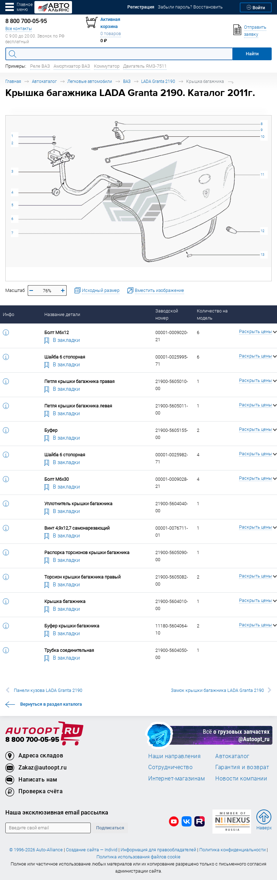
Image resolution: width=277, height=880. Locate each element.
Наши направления (174, 756)
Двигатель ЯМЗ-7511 (145, 66)
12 (262, 231)
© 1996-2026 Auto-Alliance (36, 850)
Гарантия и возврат (242, 767)
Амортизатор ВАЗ (72, 66)
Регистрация (140, 7)
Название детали (62, 314)
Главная (13, 81)
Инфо (8, 314)
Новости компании (241, 778)
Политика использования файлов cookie (138, 857)
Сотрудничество (170, 767)
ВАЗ (127, 81)
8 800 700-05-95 (32, 740)
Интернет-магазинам (176, 778)
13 (262, 254)
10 (262, 136)
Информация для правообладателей (158, 850)
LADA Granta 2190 (158, 81)
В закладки (62, 339)
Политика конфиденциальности (232, 850)
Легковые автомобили (89, 81)
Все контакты (18, 28)
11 (262, 174)
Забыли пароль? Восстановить (190, 7)
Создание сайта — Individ (91, 850)
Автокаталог (44, 81)
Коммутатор (107, 66)
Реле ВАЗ (40, 66)
